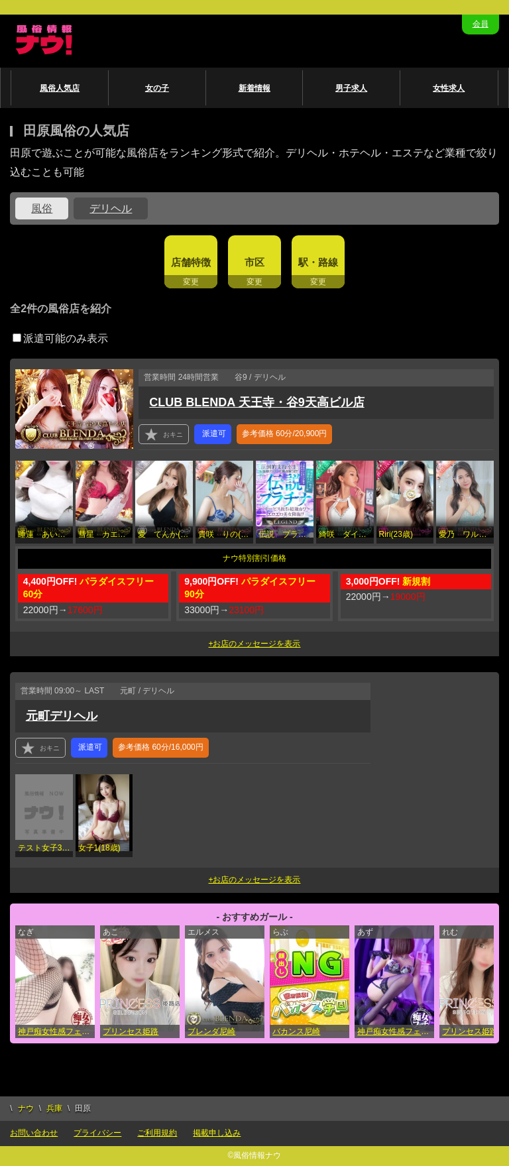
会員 (480, 24)
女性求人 (449, 88)
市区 (254, 262)
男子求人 (351, 88)
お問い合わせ (34, 1132)
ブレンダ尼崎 (211, 1031)
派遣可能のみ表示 (60, 338)
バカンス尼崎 (296, 1031)
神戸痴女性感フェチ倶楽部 (56, 1031)
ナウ (26, 1108)
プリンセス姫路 (130, 1031)
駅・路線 (318, 262)
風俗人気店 (60, 88)
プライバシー (97, 1132)
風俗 (41, 208)
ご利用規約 (157, 1132)
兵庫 (54, 1108)
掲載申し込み (217, 1132)
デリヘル (110, 208)
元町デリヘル (61, 716)
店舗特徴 (191, 262)
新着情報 (254, 88)
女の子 (157, 88)
